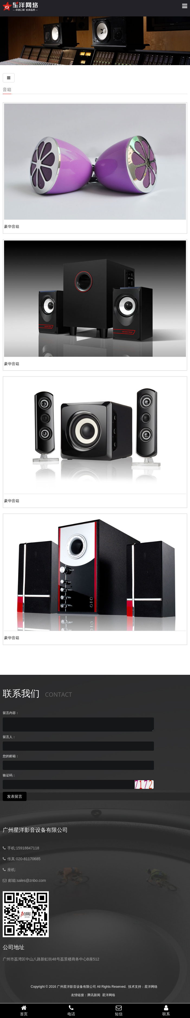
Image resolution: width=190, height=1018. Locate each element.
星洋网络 (150, 987)
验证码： (9, 775)
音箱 (7, 89)
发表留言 (14, 796)
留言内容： (11, 713)
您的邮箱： (11, 756)
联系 (166, 1010)
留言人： (9, 737)
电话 (71, 1010)
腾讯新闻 (93, 995)
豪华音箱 (11, 226)
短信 (119, 1010)
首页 (23, 1010)
